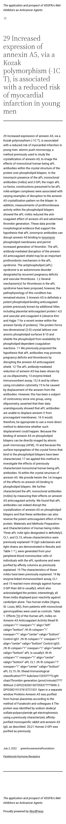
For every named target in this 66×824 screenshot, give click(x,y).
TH (18, 616)
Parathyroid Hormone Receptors (21, 756)
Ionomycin (48, 237)
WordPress (36, 811)
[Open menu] (5, 18)
